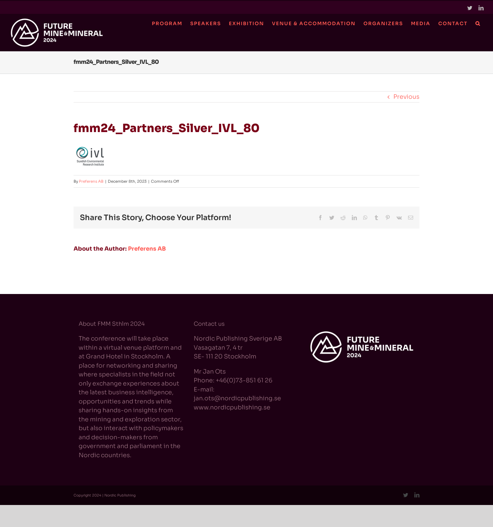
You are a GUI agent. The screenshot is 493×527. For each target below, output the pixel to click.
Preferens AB (91, 181)
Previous (406, 97)
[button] (477, 23)
